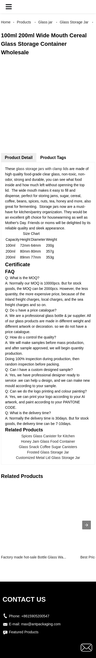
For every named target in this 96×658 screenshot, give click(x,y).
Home (5, 22)
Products (24, 22)
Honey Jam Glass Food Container (48, 441)
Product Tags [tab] (53, 157)
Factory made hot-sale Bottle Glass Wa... (33, 557)
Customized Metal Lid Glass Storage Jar (48, 458)
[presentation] (86, 525)
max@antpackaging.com (40, 624)
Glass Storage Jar (74, 22)
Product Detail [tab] (19, 157)
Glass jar (45, 22)
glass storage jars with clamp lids (42, 169)
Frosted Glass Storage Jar (48, 452)
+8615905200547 (35, 616)
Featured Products (23, 632)
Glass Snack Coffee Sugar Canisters (48, 447)
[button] (8, 6)
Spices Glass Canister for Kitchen (48, 436)
